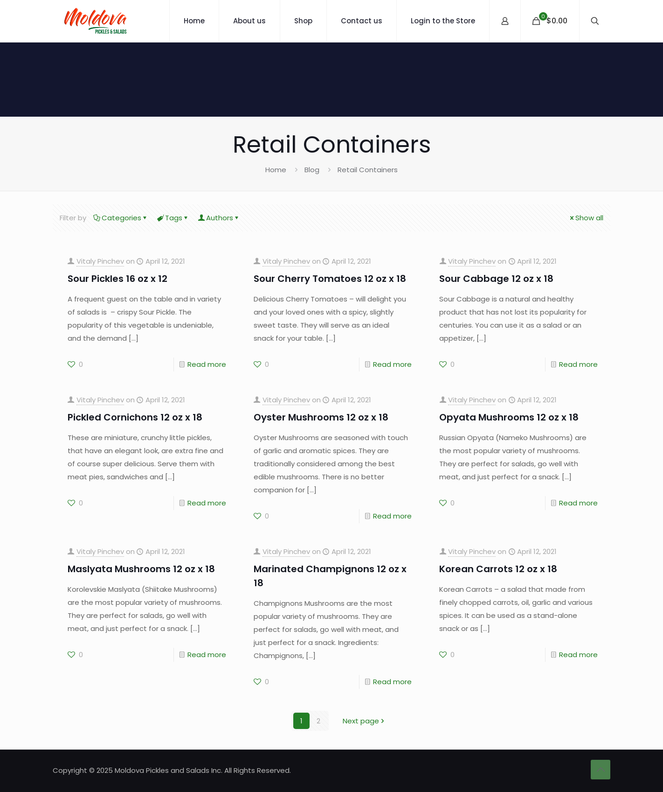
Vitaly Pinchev (100, 261)
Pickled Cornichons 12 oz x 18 (135, 417)
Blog (311, 170)
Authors (219, 218)
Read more (206, 364)
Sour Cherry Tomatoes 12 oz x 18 (330, 278)
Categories (120, 218)
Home (275, 170)
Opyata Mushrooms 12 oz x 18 (509, 417)
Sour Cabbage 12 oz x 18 (496, 278)
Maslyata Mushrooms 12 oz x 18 (141, 568)
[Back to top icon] (600, 769)
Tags (173, 218)
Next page (364, 721)
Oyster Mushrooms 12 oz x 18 (321, 417)
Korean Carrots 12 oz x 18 (498, 568)
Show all (585, 218)
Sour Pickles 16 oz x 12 (117, 278)
